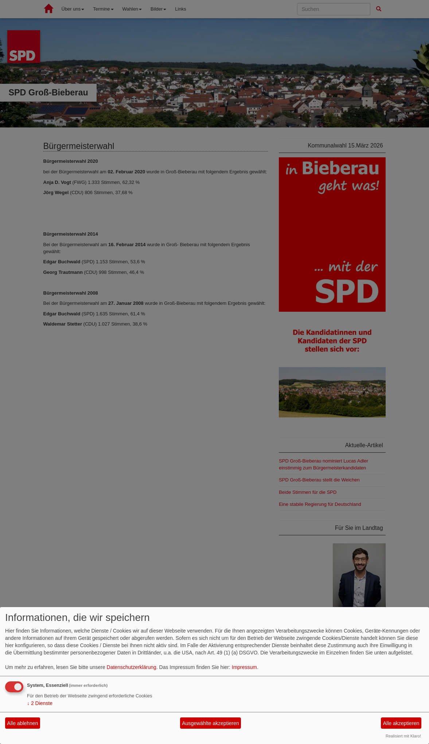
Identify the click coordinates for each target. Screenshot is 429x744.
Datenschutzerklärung (131, 667)
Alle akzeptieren (401, 723)
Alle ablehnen (22, 723)
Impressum (244, 667)
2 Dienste (39, 703)
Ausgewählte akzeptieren (210, 723)
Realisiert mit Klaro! (403, 736)
